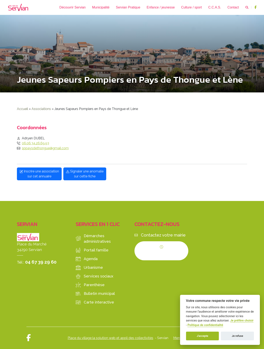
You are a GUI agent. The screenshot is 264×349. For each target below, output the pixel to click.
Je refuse (237, 335)
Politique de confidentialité (205, 325)
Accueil (22, 109)
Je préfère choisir (241, 320)
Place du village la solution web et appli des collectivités (110, 338)
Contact (233, 7)
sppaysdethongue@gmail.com (45, 148)
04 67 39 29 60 (41, 262)
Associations (41, 109)
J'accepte (202, 335)
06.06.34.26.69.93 (35, 143)
